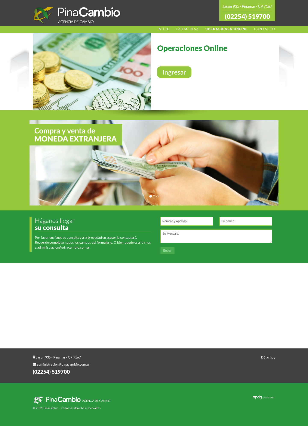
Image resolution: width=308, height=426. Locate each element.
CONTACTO (264, 29)
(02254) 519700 (247, 16)
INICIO (163, 29)
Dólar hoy (268, 357)
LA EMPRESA (187, 29)
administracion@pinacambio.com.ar (63, 247)
